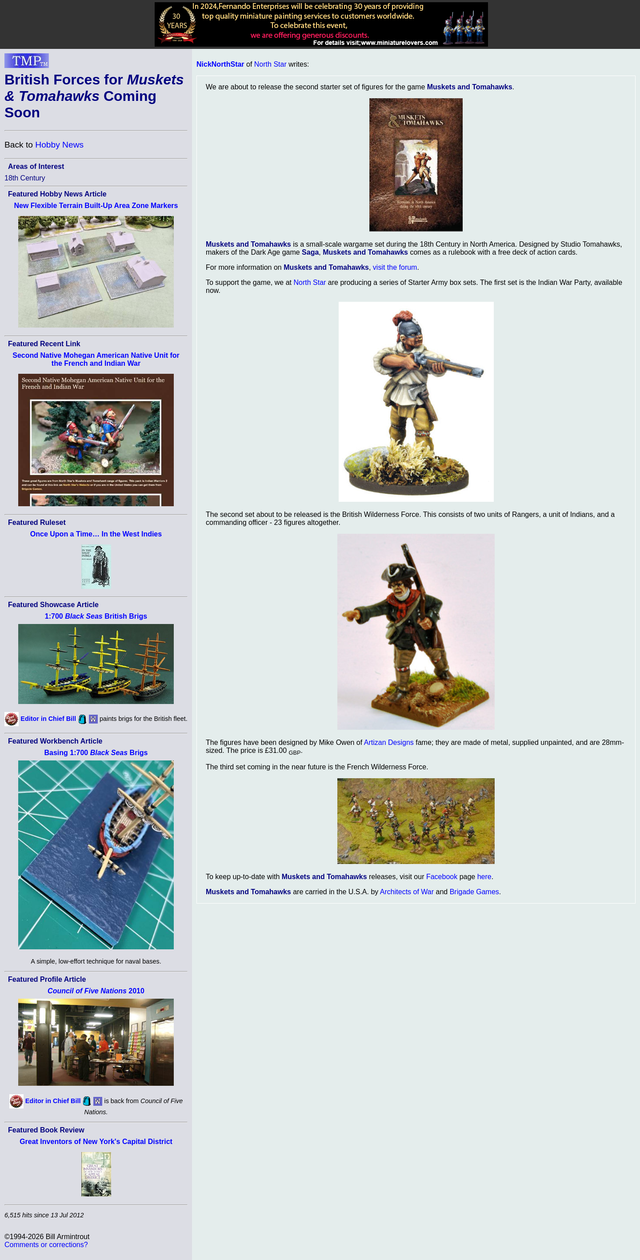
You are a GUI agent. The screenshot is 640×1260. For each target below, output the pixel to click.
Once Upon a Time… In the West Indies (96, 534)
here (484, 876)
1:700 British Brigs (96, 616)
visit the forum (395, 267)
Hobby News (59, 144)
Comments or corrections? (46, 1244)
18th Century (24, 178)
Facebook (441, 876)
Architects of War (407, 892)
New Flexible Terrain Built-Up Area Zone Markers (96, 205)
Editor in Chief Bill (48, 718)
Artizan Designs (389, 742)
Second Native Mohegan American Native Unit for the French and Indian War (95, 359)
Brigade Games (474, 892)
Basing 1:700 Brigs (96, 752)
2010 (96, 991)
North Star (270, 64)
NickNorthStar (220, 64)
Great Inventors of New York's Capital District (96, 1141)
